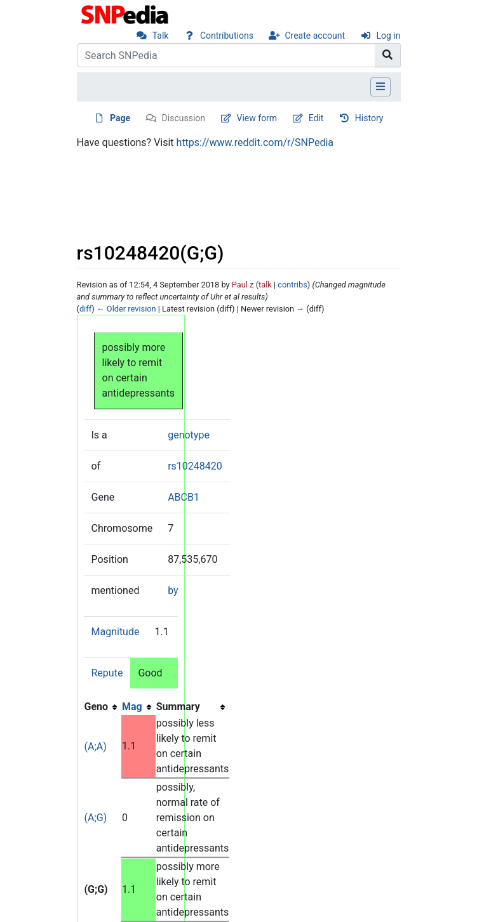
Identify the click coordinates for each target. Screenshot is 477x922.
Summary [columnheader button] (178, 707)
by (173, 590)
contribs (292, 284)
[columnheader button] (138, 707)
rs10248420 (195, 466)
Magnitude (115, 632)
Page (120, 118)
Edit (316, 118)
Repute (107, 673)
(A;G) (95, 818)
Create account (315, 35)
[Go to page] (388, 55)
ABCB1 (183, 497)
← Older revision (126, 308)
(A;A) (95, 747)
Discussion (183, 118)
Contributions (226, 35)
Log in (389, 35)
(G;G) (96, 889)
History (369, 118)
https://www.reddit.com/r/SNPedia (255, 142)
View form (257, 118)
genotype (189, 435)
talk (265, 284)
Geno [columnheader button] (96, 707)
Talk (160, 35)
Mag (132, 707)
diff (85, 308)
